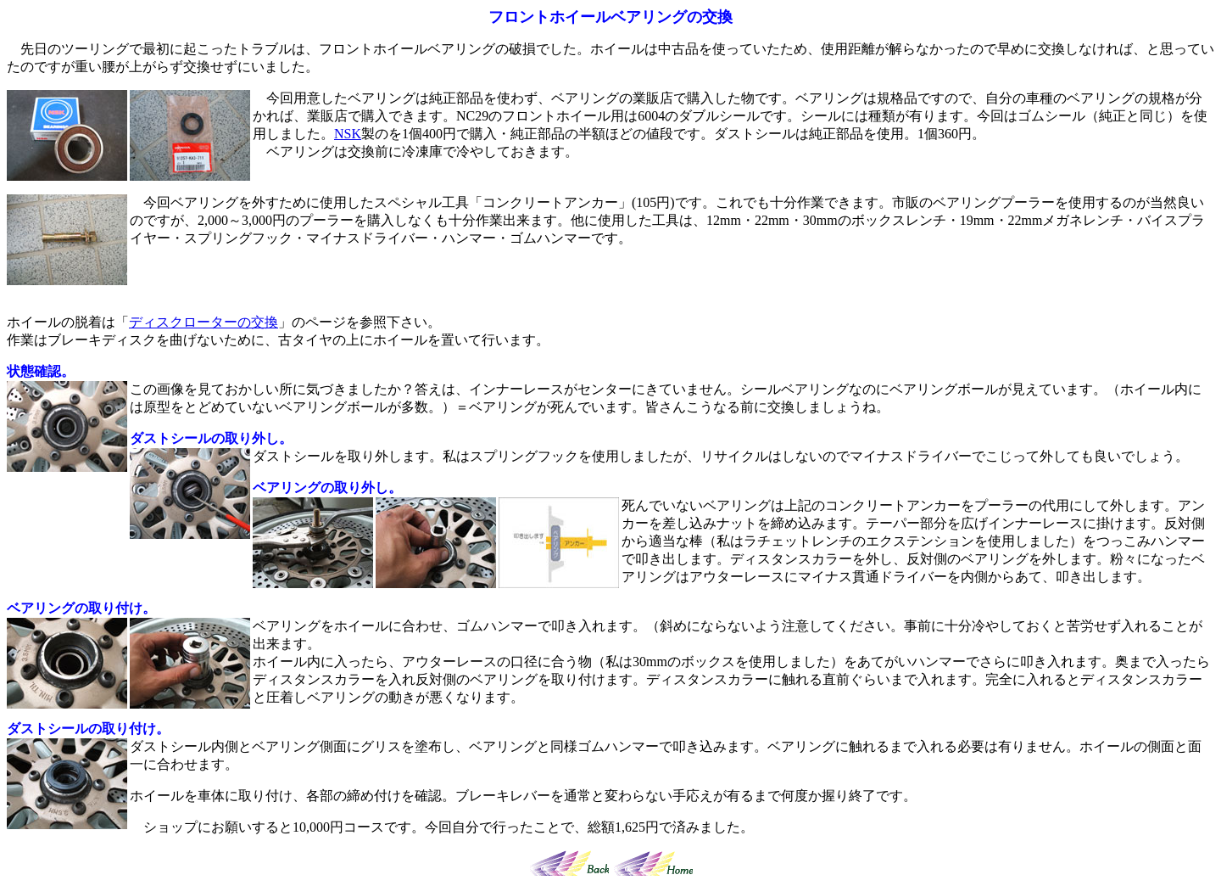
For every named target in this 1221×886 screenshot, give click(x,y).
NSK (347, 133)
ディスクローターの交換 (203, 322)
